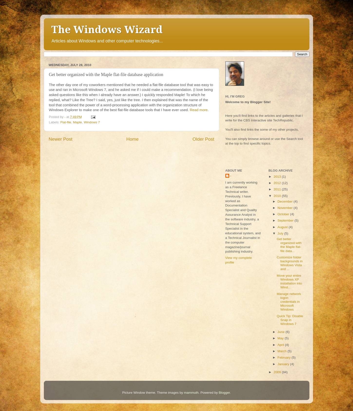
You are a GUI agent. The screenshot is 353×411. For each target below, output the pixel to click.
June (281, 332)
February (284, 357)
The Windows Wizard (106, 30)
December (285, 201)
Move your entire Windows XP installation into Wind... (289, 281)
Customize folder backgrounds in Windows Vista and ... (290, 263)
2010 (278, 196)
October (283, 214)
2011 (278, 189)
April (281, 345)
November (285, 208)
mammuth (191, 392)
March (282, 351)
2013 (278, 176)
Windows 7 (92, 122)
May (281, 338)
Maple (77, 122)
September (286, 220)
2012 (278, 183)
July (280, 233)
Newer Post (61, 139)
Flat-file (65, 122)
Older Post (203, 139)
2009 (278, 372)
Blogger (224, 392)
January (283, 364)
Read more (199, 110)
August (283, 227)
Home (132, 139)
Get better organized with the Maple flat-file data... (289, 245)
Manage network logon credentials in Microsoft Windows (289, 302)
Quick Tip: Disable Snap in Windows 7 (290, 320)
